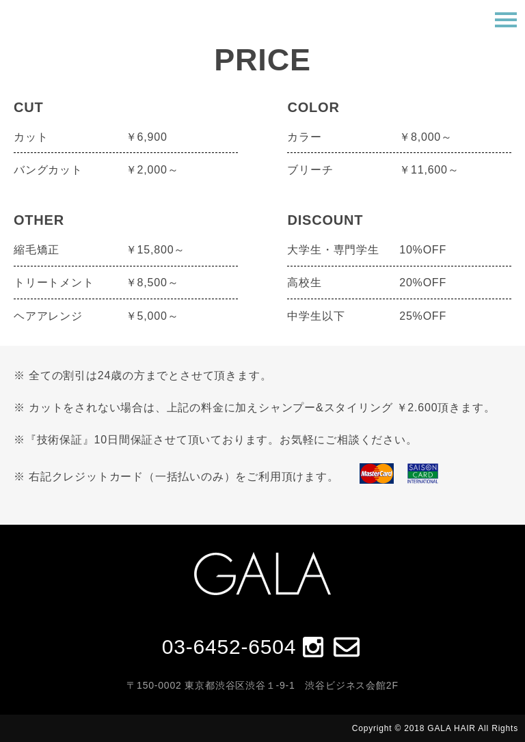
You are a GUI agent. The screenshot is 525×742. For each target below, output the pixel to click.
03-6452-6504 (229, 646)
